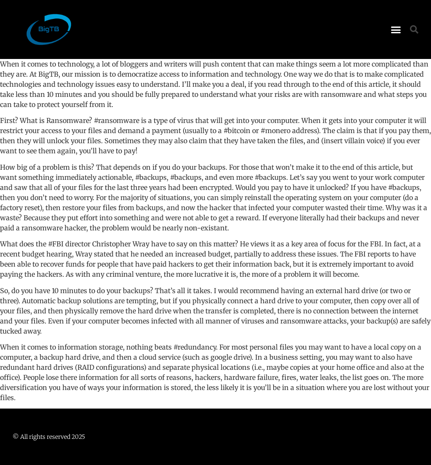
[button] (396, 29)
